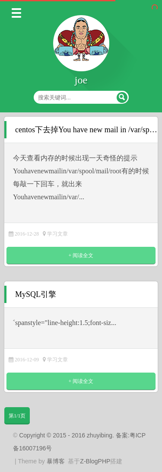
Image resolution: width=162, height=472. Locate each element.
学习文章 (57, 234)
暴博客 (56, 461)
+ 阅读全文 (81, 255)
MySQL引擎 (35, 294)
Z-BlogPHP (95, 461)
